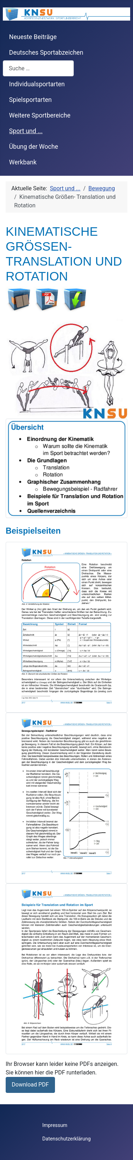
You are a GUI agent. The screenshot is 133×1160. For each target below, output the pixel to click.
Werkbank (23, 162)
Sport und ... (26, 131)
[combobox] (38, 68)
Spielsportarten (30, 99)
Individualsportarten (37, 84)
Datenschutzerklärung (66, 1139)
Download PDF (30, 1084)
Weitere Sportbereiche (40, 115)
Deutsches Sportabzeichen (46, 52)
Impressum (54, 1125)
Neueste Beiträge (33, 36)
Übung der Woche (33, 146)
